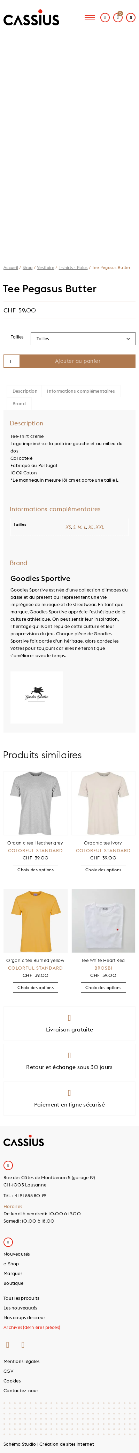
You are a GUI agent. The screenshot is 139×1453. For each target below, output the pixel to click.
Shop (27, 267)
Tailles (17, 337)
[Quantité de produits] (11, 361)
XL (91, 527)
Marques (12, 1273)
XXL (100, 527)
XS (68, 527)
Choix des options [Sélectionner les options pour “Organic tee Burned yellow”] (35, 987)
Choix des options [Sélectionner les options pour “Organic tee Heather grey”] (35, 869)
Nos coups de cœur (24, 1317)
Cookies (12, 1380)
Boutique (13, 1283)
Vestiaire (45, 267)
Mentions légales (21, 1361)
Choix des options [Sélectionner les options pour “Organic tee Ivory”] (103, 869)
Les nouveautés (20, 1308)
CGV (8, 1371)
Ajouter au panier (78, 361)
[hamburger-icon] (90, 17)
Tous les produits (21, 1298)
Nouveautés (16, 1254)
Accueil (10, 267)
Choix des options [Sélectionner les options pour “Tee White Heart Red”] (103, 987)
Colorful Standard (35, 850)
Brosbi (103, 968)
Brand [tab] (19, 403)
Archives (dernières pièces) (31, 1327)
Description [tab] (25, 391)
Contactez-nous (21, 1390)
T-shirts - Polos (73, 267)
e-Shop (11, 1263)
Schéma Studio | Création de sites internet (48, 1444)
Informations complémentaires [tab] (81, 391)
